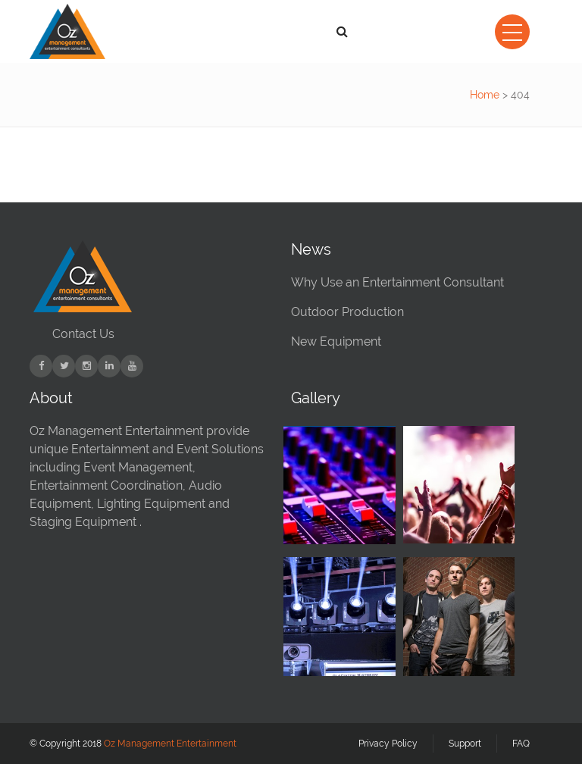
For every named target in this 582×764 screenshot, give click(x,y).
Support (465, 743)
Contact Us (83, 334)
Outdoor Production (347, 312)
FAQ (521, 743)
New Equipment (336, 341)
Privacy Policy (388, 743)
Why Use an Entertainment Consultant (397, 282)
